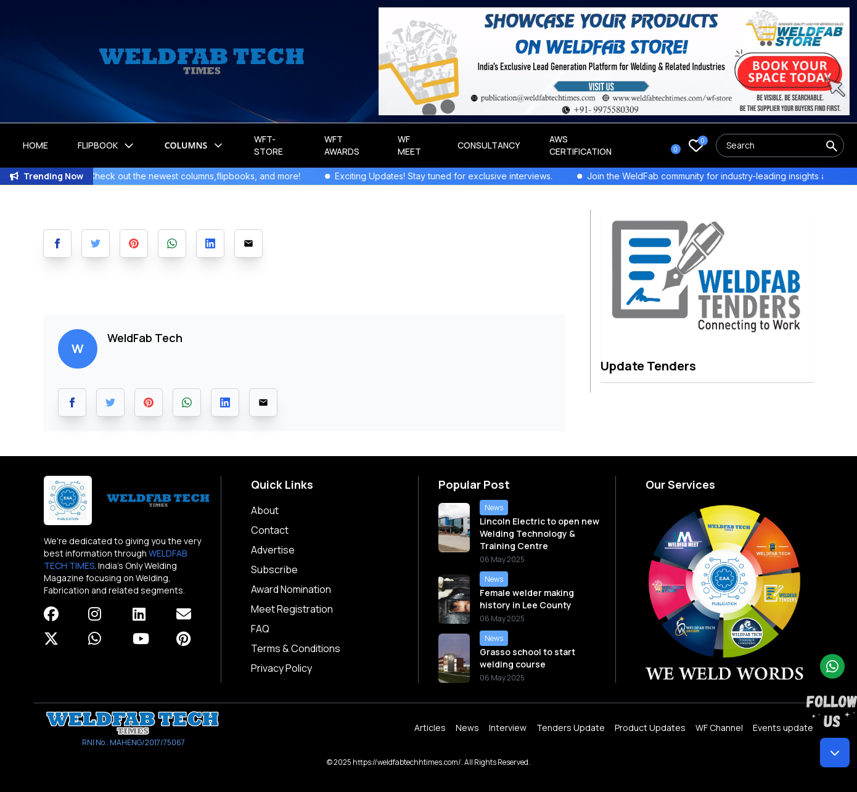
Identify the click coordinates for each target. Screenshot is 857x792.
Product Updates (650, 727)
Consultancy (488, 145)
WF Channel (719, 727)
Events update (783, 727)
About (265, 510)
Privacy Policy (281, 668)
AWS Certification (580, 145)
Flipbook (106, 145)
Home (35, 145)
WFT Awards (341, 145)
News (467, 727)
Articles (430, 727)
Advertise (273, 550)
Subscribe (274, 569)
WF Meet (409, 145)
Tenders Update (570, 727)
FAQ (260, 628)
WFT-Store (268, 145)
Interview (508, 727)
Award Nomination (291, 589)
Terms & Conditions (295, 648)
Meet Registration (292, 609)
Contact (270, 530)
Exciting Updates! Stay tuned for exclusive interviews (457, 176)
